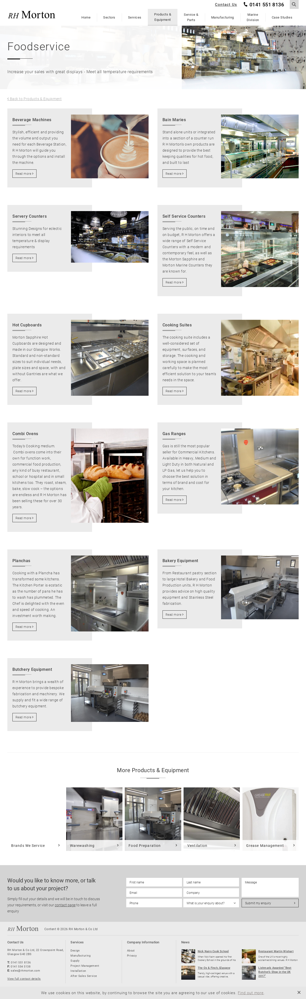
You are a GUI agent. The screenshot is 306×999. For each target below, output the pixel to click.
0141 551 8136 (266, 4)
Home (86, 17)
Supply (75, 960)
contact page (65, 904)
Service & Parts (191, 17)
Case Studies (282, 17)
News (185, 942)
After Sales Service (83, 976)
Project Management (84, 966)
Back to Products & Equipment (36, 99)
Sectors (109, 17)
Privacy (132, 955)
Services (134, 17)
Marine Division (253, 17)
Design (75, 950)
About (131, 950)
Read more (23, 173)
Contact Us (226, 4)
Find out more (251, 992)
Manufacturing (222, 17)
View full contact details (24, 978)
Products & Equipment (162, 17)
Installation (78, 971)
